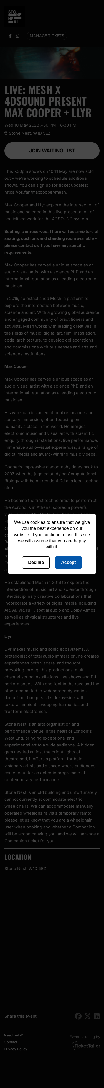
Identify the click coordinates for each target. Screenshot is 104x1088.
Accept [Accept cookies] (68, 562)
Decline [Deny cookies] (36, 562)
